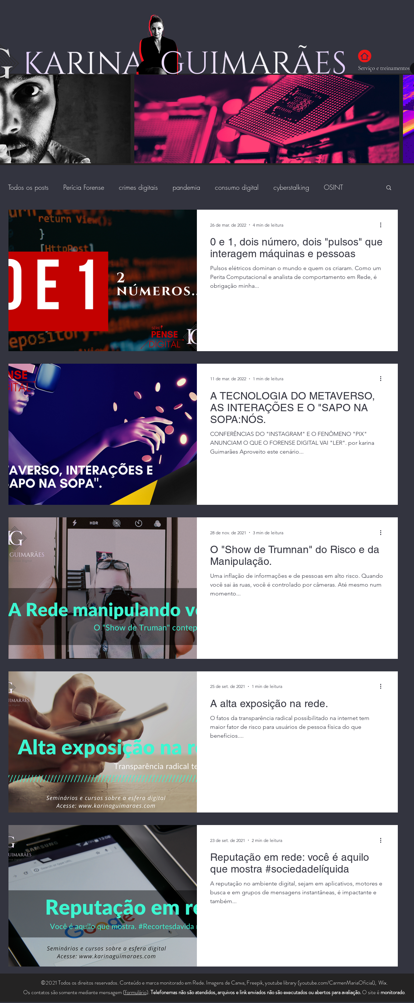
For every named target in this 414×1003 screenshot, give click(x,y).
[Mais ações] (383, 224)
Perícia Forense (83, 187)
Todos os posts (28, 187)
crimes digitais (138, 187)
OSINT (333, 187)
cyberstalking (291, 187)
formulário (135, 992)
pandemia (186, 187)
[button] (388, 188)
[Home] (364, 56)
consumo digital (237, 187)
